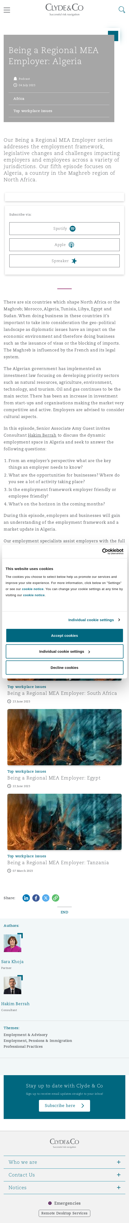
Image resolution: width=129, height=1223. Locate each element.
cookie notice (33, 589)
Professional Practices (23, 1046)
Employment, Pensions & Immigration (38, 1040)
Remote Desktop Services (64, 1213)
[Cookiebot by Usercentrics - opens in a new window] (102, 551)
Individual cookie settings (91, 620)
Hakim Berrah (42, 435)
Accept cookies (64, 635)
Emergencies (67, 1203)
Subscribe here (60, 1105)
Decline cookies (64, 667)
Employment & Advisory (25, 1035)
